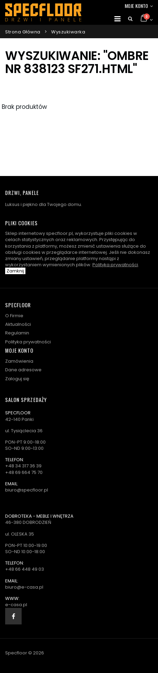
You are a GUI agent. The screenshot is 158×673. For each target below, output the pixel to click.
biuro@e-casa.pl (24, 587)
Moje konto (136, 5)
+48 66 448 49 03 (24, 569)
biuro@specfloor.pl (26, 490)
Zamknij (15, 271)
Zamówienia (19, 361)
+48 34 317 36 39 (23, 466)
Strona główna (23, 32)
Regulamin (17, 333)
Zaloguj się (17, 378)
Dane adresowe (23, 369)
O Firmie (14, 315)
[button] (130, 19)
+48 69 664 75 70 (24, 472)
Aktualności (18, 324)
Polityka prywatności (115, 264)
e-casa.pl (16, 604)
